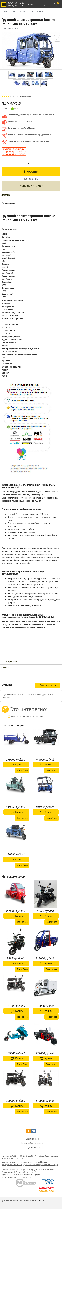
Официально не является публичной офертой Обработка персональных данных (21, 1176)
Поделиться (24, 96)
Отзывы (5, 667)
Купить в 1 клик (31, 186)
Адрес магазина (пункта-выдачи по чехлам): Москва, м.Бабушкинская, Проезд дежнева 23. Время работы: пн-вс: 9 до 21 (30, 1164)
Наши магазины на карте (12, 1158)
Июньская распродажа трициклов (27, 716)
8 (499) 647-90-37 (16, 3)
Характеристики (9, 661)
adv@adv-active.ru (50, 1156)
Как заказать (31, 178)
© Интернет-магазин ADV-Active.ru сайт (19, 1201)
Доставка (6, 194)
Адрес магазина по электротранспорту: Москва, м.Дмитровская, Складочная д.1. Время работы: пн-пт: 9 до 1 (29, 1171)
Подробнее (22, 770)
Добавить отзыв (48, 685)
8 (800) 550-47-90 (16, 5)
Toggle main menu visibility (4, 3)
